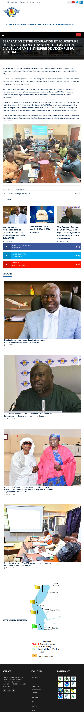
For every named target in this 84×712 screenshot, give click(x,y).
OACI (33, 690)
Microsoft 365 (24, 2)
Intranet (32, 2)
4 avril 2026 (6, 2)
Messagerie (14, 2)
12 (8, 189)
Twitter (76, 193)
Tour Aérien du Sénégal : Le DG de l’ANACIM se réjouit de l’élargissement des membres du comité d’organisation (68, 232)
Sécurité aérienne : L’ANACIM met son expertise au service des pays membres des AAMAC (28, 561)
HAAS (33, 697)
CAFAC (34, 694)
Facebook (67, 193)
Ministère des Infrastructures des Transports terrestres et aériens (36, 678)
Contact (38, 2)
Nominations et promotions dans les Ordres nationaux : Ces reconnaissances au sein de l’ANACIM (14, 232)
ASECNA (34, 686)
